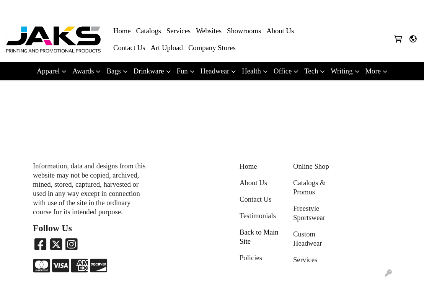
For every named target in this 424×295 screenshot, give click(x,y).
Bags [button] (113, 71)
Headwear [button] (215, 71)
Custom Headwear (307, 238)
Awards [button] (83, 71)
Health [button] (251, 71)
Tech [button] (311, 71)
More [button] (373, 71)
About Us (280, 31)
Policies (251, 258)
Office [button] (283, 71)
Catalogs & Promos (309, 187)
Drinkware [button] (149, 71)
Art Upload (166, 48)
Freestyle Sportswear (309, 213)
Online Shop (311, 166)
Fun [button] (182, 71)
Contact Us (129, 48)
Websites (209, 31)
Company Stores (212, 48)
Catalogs (148, 31)
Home (122, 31)
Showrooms (244, 31)
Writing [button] (341, 71)
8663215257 (336, 8)
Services (178, 31)
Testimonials (258, 216)
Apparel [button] (48, 71)
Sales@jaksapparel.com (386, 8)
